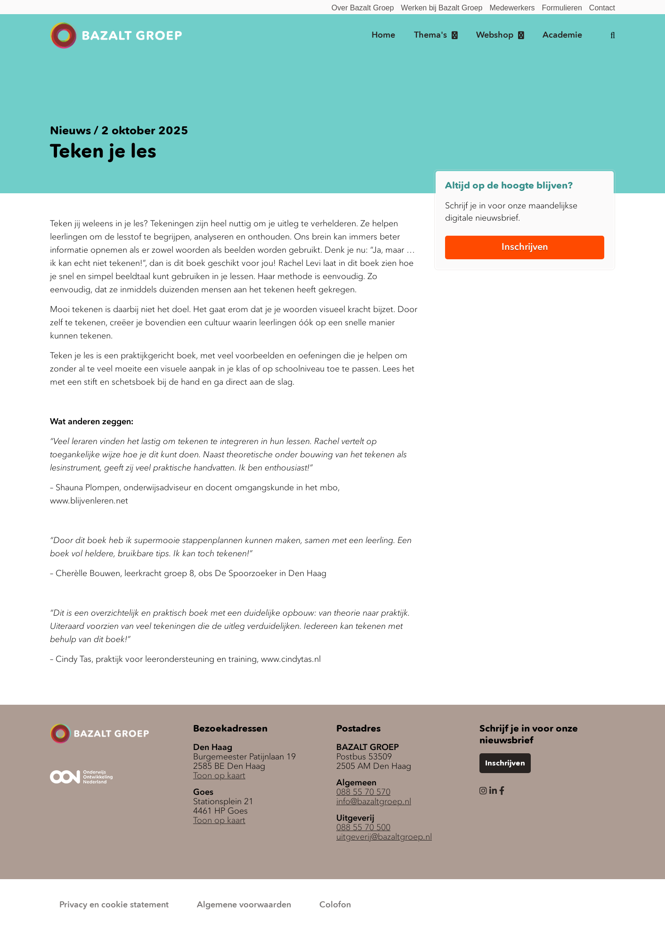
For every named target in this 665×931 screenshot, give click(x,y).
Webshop (494, 35)
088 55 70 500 (363, 827)
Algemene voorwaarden (244, 905)
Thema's (430, 35)
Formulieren (562, 8)
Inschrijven (525, 246)
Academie (562, 35)
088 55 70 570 (363, 792)
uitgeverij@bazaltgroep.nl (384, 837)
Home (383, 35)
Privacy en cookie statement (114, 905)
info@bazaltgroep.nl (373, 801)
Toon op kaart (219, 775)
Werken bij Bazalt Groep (441, 8)
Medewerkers (512, 8)
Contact (602, 8)
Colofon (335, 905)
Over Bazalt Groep (363, 8)
